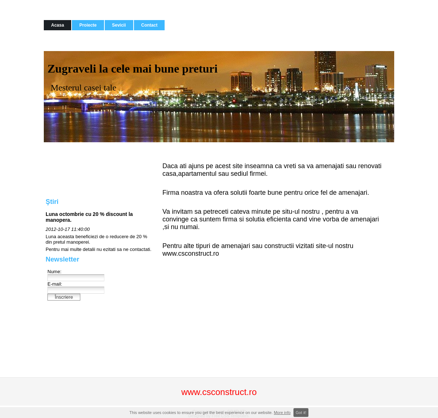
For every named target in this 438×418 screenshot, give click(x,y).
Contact (149, 25)
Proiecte (87, 25)
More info (282, 412)
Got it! (301, 412)
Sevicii (119, 25)
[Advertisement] (80, 169)
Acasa (57, 25)
